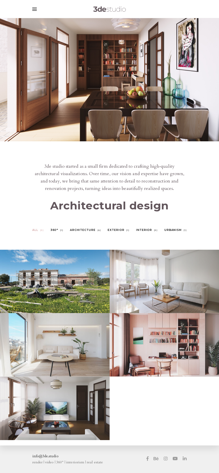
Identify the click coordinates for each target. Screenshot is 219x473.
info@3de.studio (45, 456)
